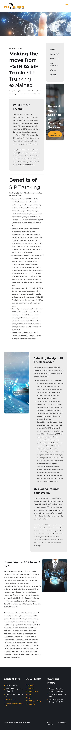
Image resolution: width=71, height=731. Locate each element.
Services (30, 688)
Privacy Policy (62, 722)
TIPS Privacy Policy (34, 701)
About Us (31, 685)
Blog (29, 695)
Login (29, 698)
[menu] (67, 4)
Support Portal (33, 691)
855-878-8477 (11, 700)
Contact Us (31, 704)
